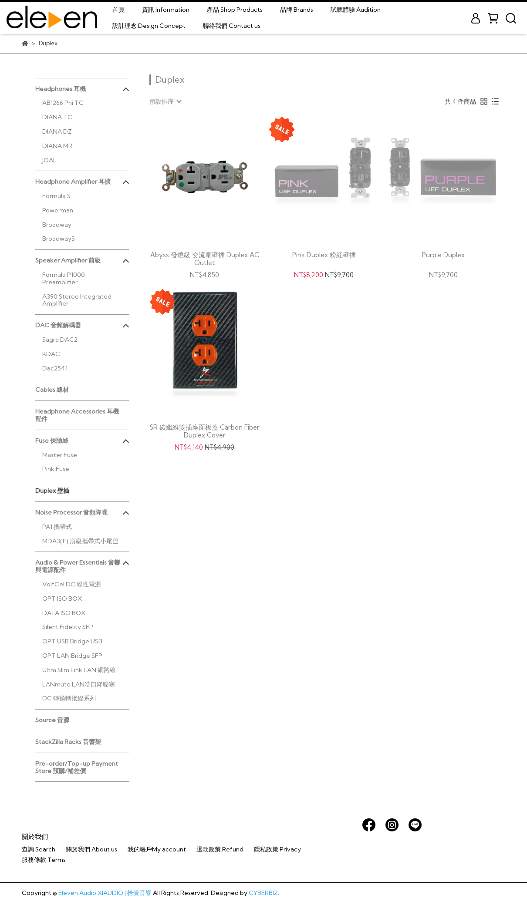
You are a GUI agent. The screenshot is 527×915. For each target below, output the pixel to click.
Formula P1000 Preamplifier (63, 278)
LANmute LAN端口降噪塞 (78, 684)
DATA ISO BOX (63, 613)
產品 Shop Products (235, 9)
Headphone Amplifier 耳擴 (73, 181)
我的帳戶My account (157, 849)
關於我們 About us (91, 849)
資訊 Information (165, 9)
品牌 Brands (296, 9)
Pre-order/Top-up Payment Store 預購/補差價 (76, 767)
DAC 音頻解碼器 (58, 325)
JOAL (49, 160)
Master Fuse (59, 455)
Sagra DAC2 (60, 339)
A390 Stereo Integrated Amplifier (76, 300)
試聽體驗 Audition (356, 9)
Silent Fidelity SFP (67, 627)
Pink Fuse (55, 469)
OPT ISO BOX (62, 598)
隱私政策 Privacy (277, 849)
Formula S (56, 196)
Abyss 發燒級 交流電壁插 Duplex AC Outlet (204, 259)
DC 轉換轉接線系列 (69, 698)
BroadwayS (58, 238)
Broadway (56, 225)
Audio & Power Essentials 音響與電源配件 (77, 566)
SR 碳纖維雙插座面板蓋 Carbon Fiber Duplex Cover (205, 431)
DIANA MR (57, 146)
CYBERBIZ (263, 893)
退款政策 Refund (219, 849)
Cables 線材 (52, 390)
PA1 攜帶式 (57, 527)
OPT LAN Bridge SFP (72, 655)
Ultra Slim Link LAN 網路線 (79, 670)
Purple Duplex (443, 255)
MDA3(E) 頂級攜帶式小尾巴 (80, 541)
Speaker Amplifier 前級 (68, 260)
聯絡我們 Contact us (231, 26)
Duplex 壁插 (52, 491)
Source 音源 (52, 720)
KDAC (51, 354)
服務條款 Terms (44, 860)
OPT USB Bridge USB (72, 641)
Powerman (57, 210)
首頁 (118, 9)
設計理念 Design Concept (149, 26)
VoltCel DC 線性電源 (71, 584)
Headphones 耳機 (60, 89)
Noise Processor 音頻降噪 (71, 512)
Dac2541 (55, 368)
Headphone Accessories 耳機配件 (77, 415)
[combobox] (165, 101)
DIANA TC (57, 117)
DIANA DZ (57, 131)
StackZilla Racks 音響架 (68, 742)
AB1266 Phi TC (63, 103)
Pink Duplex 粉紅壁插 (324, 255)
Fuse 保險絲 (51, 440)
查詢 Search (38, 849)
